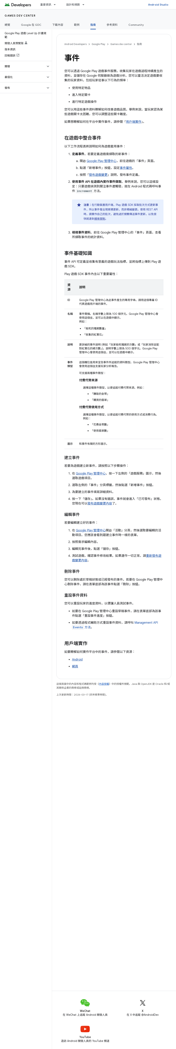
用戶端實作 (133, 122)
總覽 (7, 25)
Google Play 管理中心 (101, 161)
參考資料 (112, 25)
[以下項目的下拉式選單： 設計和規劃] (85, 4)
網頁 (75, 666)
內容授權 (104, 684)
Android (77, 660)
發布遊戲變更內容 (99, 503)
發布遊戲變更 (98, 175)
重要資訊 (45, 4)
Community (136, 25)
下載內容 (57, 25)
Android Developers (75, 44)
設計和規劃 (73, 4)
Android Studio (158, 4)
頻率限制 (99, 218)
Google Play (98, 44)
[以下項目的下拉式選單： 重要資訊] (56, 4)
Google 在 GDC (31, 25)
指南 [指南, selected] (93, 25)
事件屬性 (126, 168)
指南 (139, 44)
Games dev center (20, 15)
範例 (77, 25)
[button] (23, 66)
